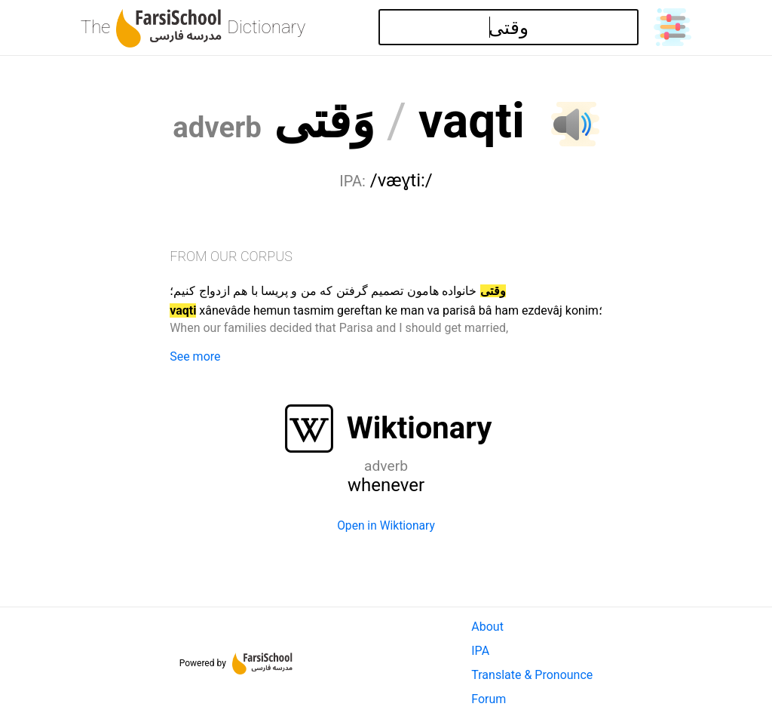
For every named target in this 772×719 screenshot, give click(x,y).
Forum (488, 699)
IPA (480, 651)
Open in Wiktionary (386, 526)
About (487, 626)
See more (195, 356)
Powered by (236, 663)
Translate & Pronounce (532, 675)
